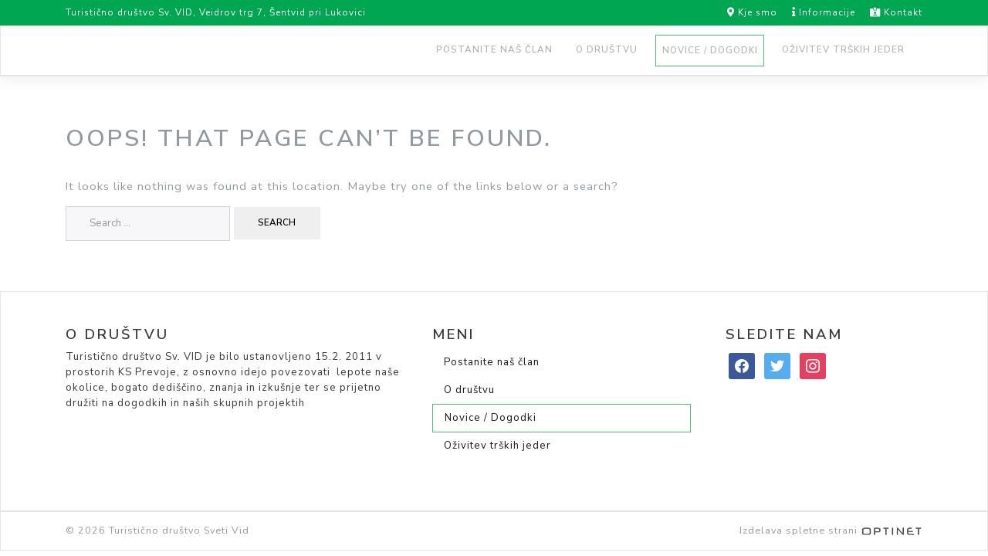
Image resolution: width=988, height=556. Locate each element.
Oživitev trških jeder (843, 49)
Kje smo (752, 12)
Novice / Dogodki (710, 50)
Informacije (817, 12)
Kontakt (890, 12)
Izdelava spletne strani (830, 530)
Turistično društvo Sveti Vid (179, 530)
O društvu (607, 49)
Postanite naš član (494, 49)
